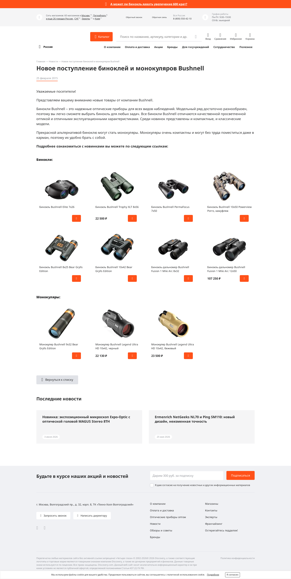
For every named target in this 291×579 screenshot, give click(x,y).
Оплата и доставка (137, 47)
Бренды (172, 47)
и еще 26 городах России (59, 18)
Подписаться (240, 475)
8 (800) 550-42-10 (182, 18)
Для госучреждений (195, 47)
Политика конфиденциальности (237, 558)
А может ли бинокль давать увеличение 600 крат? (148, 4)
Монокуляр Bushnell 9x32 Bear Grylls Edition (58, 346)
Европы (86, 18)
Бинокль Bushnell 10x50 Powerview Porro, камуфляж (229, 209)
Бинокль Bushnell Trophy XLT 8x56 (117, 207)
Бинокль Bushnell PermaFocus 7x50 (170, 209)
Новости (53, 61)
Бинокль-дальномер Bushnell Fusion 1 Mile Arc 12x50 (226, 269)
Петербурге (99, 15)
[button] (130, 17)
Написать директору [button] (93, 515)
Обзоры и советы (161, 530)
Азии (97, 18)
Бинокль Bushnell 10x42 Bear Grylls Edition (113, 269)
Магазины (211, 503)
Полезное (245, 47)
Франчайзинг (213, 523)
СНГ (76, 18)
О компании (112, 47)
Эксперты (211, 517)
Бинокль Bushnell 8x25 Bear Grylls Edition (61, 269)
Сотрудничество (224, 47)
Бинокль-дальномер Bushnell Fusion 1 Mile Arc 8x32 (170, 269)
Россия (48, 47)
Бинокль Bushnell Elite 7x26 (56, 207)
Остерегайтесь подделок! (221, 530)
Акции (158, 47)
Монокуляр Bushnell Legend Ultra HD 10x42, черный (116, 346)
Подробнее (213, 574)
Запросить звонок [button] (54, 515)
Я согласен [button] (232, 574)
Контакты (211, 510)
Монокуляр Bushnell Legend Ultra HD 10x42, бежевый (172, 346)
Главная (40, 61)
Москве (85, 15)
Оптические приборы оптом (168, 517)
